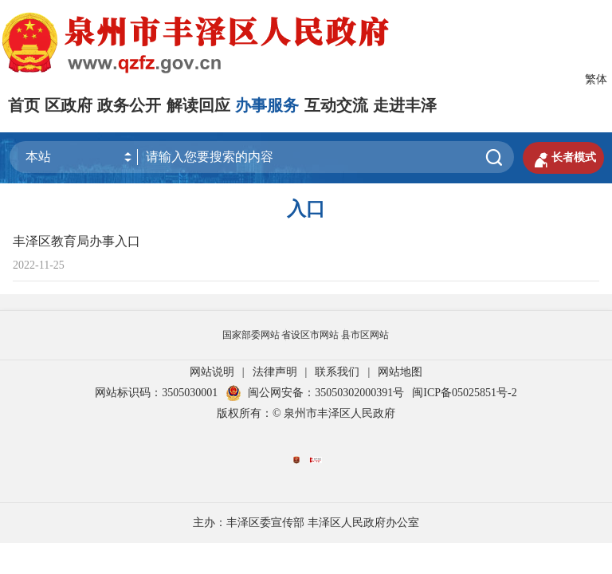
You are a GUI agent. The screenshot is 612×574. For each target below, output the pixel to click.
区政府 (68, 105)
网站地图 (400, 372)
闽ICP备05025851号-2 (464, 393)
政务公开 (129, 105)
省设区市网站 (310, 334)
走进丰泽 (405, 105)
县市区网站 (365, 334)
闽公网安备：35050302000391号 (315, 393)
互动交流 (336, 105)
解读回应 (198, 105)
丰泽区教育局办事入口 (76, 241)
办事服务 (267, 105)
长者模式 (563, 157)
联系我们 (337, 372)
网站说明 (212, 372)
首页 (24, 105)
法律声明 (275, 372)
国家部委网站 (251, 334)
